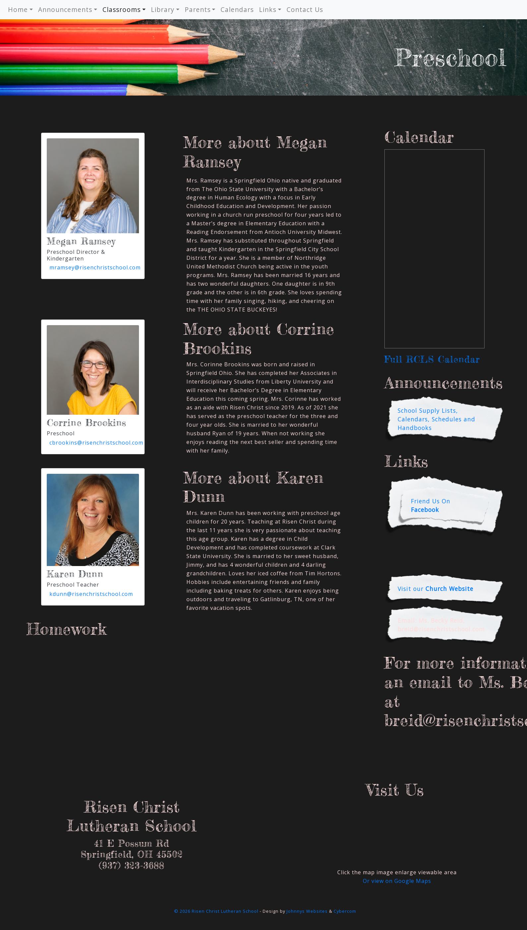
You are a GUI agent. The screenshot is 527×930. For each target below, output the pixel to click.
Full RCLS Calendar (432, 359)
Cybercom (345, 911)
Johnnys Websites (307, 911)
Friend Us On (430, 505)
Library (162, 9)
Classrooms (121, 9)
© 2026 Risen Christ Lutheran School (216, 911)
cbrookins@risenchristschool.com (96, 442)
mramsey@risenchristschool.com (95, 267)
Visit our (435, 589)
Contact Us (305, 9)
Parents (198, 9)
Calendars (237, 9)
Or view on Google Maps (397, 881)
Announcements (65, 9)
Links (267, 9)
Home (18, 9)
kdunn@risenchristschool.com (91, 594)
